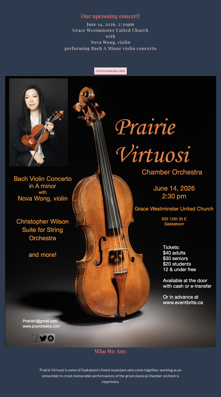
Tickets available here (110, 70)
